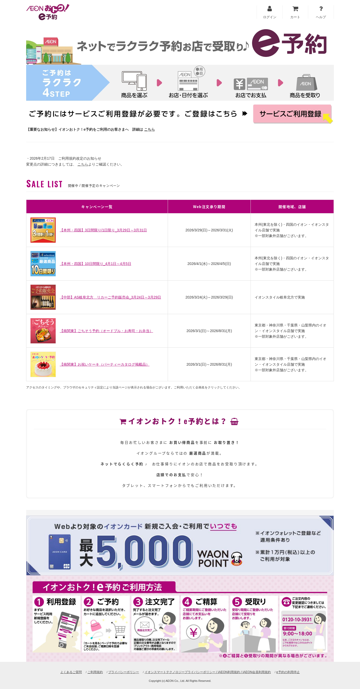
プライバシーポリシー (119, 672)
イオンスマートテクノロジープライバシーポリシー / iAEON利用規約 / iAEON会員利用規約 (209, 672)
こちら (149, 129)
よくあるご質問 (63, 672)
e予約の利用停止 (295, 672)
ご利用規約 (89, 672)
